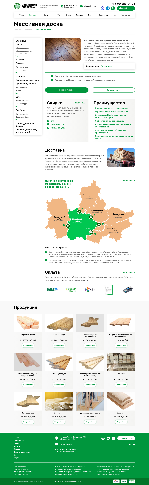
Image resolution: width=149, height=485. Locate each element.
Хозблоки (20, 76)
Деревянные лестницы (27, 80)
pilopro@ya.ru (90, 6)
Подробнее (80, 103)
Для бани (20, 110)
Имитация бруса (22, 101)
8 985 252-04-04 (77, 450)
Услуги (47, 15)
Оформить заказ (66, 90)
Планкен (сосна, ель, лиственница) (26, 130)
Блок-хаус (21, 41)
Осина (18, 90)
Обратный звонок (126, 8)
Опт (59, 15)
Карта (91, 15)
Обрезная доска (22, 48)
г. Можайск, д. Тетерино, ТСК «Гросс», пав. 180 (73, 438)
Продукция (19, 440)
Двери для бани (22, 117)
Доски (19, 44)
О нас (21, 15)
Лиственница (21, 87)
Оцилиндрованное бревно (25, 124)
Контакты (125, 15)
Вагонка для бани (23, 114)
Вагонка (20, 63)
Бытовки (20, 59)
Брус (18, 97)
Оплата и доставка (107, 15)
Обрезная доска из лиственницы (24, 52)
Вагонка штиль (22, 67)
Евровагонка (21, 70)
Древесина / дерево (26, 83)
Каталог (33, 15)
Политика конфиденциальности (68, 481)
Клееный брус (21, 104)
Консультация (113, 90)
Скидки (79, 15)
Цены (68, 15)
